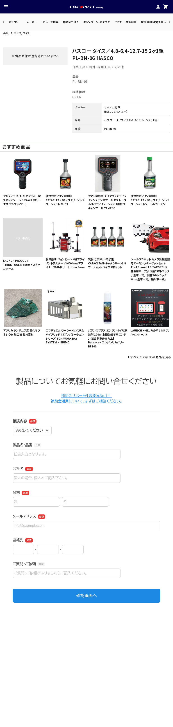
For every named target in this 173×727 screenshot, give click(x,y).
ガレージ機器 (50, 22)
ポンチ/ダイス (22, 33)
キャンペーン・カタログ (96, 22)
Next (168, 22)
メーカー (31, 22)
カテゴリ (13, 22)
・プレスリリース (129, 720)
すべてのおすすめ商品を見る (150, 357)
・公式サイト (126, 715)
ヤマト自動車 (112, 107)
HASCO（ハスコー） (116, 111)
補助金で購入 (71, 22)
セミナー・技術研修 (125, 22)
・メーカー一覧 (73, 715)
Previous (4, 22)
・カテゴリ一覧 (73, 720)
